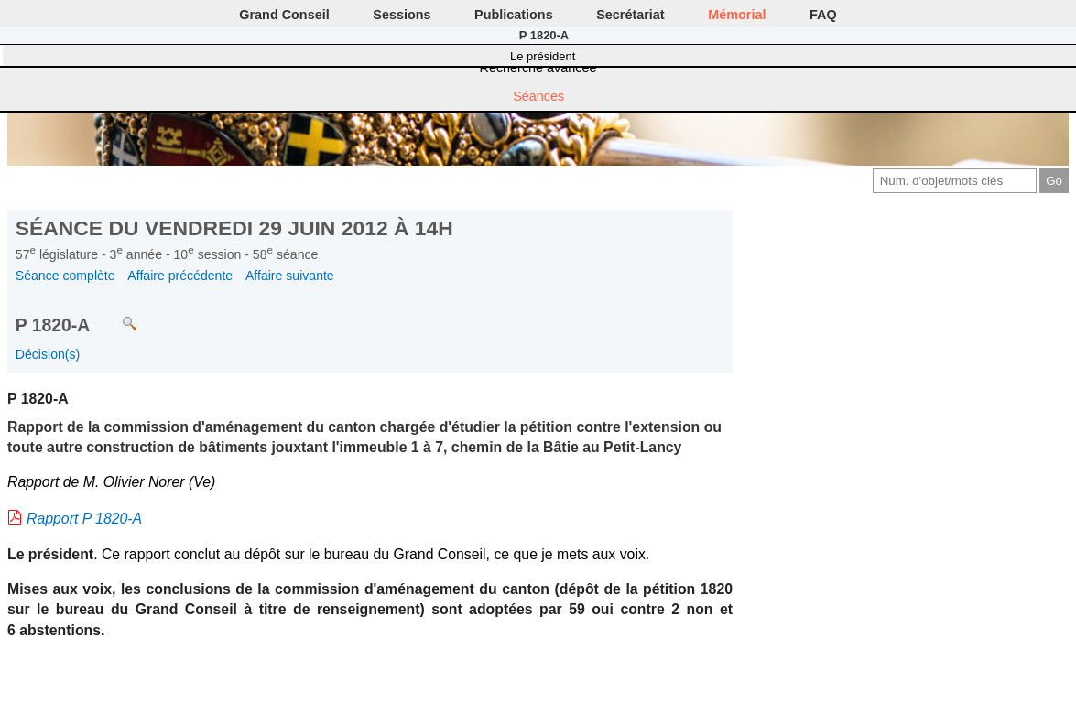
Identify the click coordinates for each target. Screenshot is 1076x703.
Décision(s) (48, 354)
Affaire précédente (180, 275)
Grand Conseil (284, 14)
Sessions (401, 14)
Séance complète (65, 275)
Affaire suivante (289, 275)
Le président (542, 56)
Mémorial (737, 14)
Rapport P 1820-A (84, 518)
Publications (513, 14)
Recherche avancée (538, 67)
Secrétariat (630, 14)
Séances (538, 96)
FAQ (823, 14)
